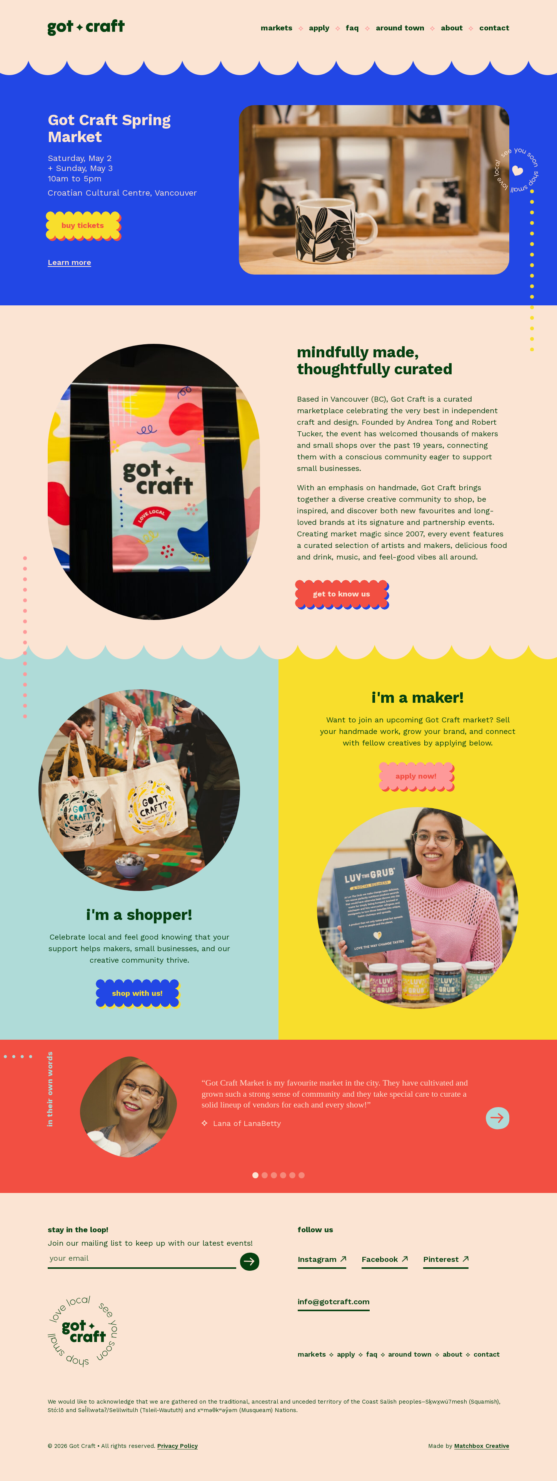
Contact (494, 27)
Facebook (385, 1259)
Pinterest (446, 1259)
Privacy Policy (177, 1445)
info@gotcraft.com (334, 1301)
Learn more (69, 262)
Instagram (322, 1259)
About (452, 27)
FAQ (352, 27)
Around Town (400, 27)
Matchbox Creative (481, 1445)
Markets (276, 27)
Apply (319, 27)
